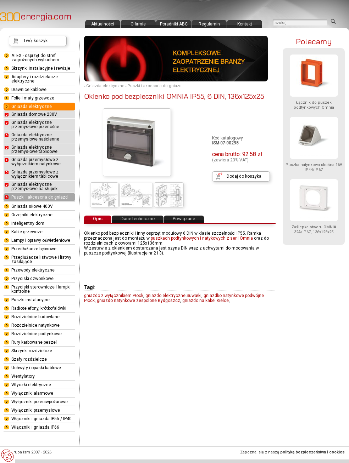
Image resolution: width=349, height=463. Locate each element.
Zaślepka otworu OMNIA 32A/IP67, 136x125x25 (314, 229)
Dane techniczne (138, 218)
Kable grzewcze (27, 231)
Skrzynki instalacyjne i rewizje (40, 68)
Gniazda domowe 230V (34, 114)
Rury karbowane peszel (34, 342)
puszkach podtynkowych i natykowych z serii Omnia (202, 238)
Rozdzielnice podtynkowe (36, 333)
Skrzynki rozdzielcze (31, 350)
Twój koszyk (35, 40)
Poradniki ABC (174, 24)
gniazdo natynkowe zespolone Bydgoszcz (138, 300)
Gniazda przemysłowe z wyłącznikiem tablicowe (35, 174)
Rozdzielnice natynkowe (35, 325)
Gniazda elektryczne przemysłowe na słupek (34, 186)
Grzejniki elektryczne (31, 214)
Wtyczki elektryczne (31, 384)
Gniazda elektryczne (105, 86)
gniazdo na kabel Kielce (205, 300)
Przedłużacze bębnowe (33, 248)
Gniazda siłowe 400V (32, 206)
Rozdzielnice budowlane (35, 316)
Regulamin (209, 24)
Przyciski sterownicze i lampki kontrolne (41, 289)
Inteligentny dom (27, 223)
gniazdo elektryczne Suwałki (173, 295)
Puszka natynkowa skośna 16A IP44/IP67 (314, 167)
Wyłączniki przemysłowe (35, 410)
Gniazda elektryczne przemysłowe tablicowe (34, 149)
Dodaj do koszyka (244, 176)
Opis (98, 218)
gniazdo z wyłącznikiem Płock (113, 295)
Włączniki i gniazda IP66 (35, 427)
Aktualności (102, 24)
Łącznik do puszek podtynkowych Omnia (314, 105)
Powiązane (184, 218)
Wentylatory (23, 376)
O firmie (138, 24)
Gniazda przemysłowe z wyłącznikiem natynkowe (36, 161)
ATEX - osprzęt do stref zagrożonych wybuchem (35, 57)
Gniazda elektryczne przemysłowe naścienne (35, 137)
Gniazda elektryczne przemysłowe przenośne (35, 124)
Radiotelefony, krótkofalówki (38, 308)
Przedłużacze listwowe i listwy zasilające (41, 259)
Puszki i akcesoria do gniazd (154, 86)
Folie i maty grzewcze (32, 98)
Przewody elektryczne (33, 270)
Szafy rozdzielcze (29, 359)
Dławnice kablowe (28, 89)
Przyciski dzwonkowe (32, 278)
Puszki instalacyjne (30, 299)
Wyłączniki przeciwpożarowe (39, 401)
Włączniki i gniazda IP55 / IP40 (41, 418)
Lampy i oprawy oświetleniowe (40, 240)
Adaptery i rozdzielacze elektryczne (34, 79)
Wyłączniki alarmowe (32, 393)
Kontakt (244, 24)
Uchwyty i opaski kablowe (36, 367)
